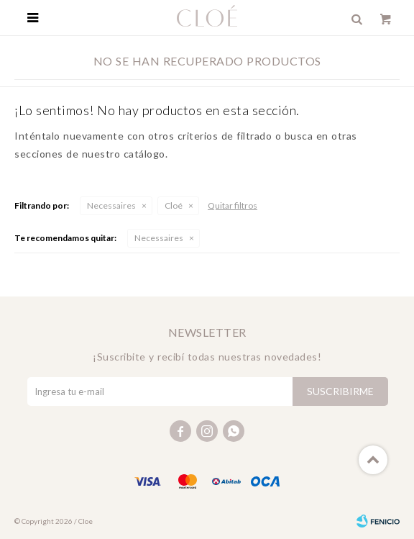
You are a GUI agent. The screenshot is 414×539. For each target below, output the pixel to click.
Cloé (174, 205)
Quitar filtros (232, 205)
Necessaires (111, 205)
